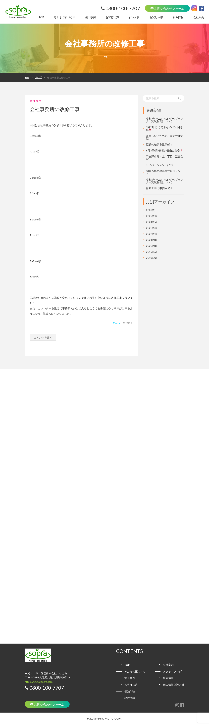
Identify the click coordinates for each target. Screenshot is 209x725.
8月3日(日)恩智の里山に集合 (164, 150)
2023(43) (151, 228)
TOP (41, 17)
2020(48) (151, 245)
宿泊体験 (134, 17)
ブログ (38, 77)
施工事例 (90, 17)
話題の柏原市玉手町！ (159, 144)
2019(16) (151, 251)
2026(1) (150, 210)
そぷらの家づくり (64, 17)
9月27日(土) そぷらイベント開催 (164, 128)
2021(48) (151, 240)
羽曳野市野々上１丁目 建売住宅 (164, 158)
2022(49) (151, 234)
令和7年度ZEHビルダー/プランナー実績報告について (164, 120)
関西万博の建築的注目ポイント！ (163, 172)
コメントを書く (43, 337)
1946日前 (128, 322)
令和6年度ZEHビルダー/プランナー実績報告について (164, 181)
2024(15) (151, 222)
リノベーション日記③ (159, 165)
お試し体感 (156, 17)
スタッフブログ (172, 671)
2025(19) (151, 216)
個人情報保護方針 (173, 685)
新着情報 (168, 678)
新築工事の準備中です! (159, 188)
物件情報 (178, 17)
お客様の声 (112, 17)
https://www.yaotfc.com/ (39, 681)
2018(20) (151, 257)
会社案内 (198, 17)
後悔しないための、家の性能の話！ (164, 137)
